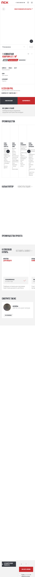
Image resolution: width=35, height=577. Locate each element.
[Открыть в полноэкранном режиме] (31, 41)
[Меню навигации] (32, 2)
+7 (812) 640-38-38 (20, 2)
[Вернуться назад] (3, 9)
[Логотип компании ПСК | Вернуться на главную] (4, 2)
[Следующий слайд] (29, 151)
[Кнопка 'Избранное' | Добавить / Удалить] (28, 54)
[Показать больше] (32, 54)
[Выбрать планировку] (24, 47)
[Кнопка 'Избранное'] (28, 2)
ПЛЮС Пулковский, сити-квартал (23, 9)
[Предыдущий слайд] (8, 151)
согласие (27, 574)
